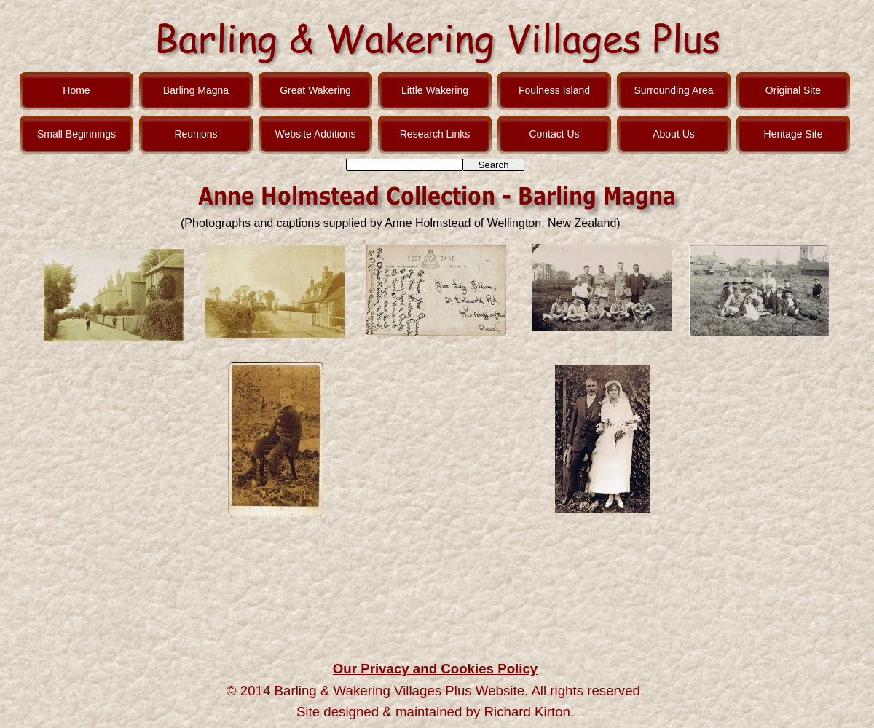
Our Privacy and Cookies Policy (435, 668)
